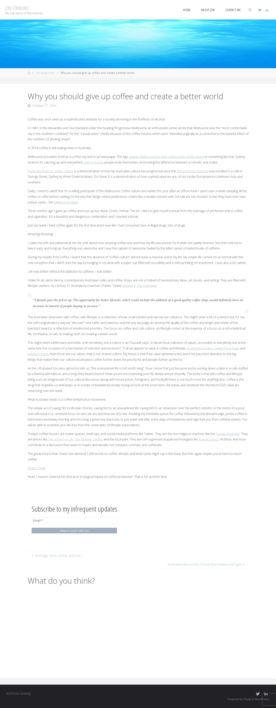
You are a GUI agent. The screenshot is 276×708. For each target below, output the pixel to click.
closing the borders (200, 348)
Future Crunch (209, 439)
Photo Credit (37, 468)
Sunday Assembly (228, 434)
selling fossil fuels (227, 348)
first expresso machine (192, 171)
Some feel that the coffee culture (50, 171)
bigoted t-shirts (38, 354)
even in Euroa (93, 162)
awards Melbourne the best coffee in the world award (166, 157)
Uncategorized (45, 73)
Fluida (247, 699)
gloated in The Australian (139, 286)
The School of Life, (60, 439)
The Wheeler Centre (88, 439)
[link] (250, 9)
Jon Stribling (16, 8)
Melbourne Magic (66, 202)
